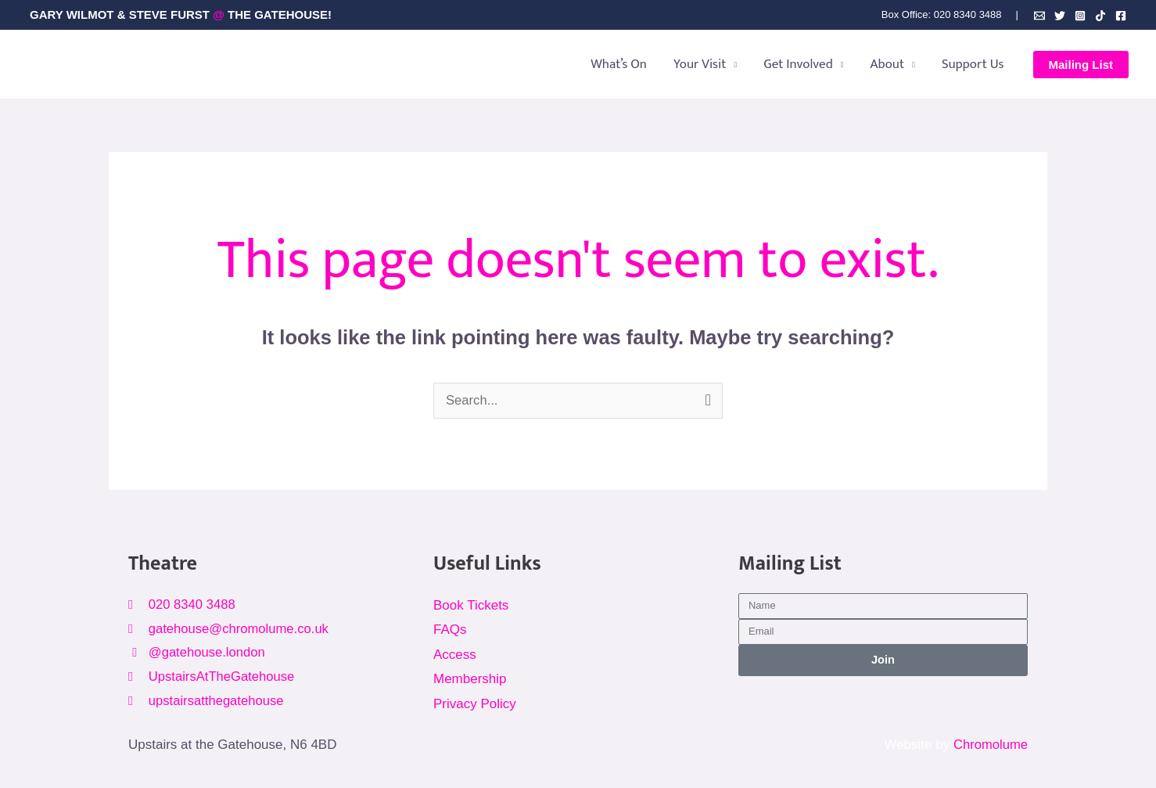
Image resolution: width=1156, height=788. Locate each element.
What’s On (619, 64)
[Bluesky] (1059, 15)
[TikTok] (1100, 15)
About (888, 64)
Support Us (973, 64)
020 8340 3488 (968, 14)
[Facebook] (1120, 15)
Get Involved (798, 64)
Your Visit (700, 64)
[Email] (1039, 15)
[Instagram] (1080, 15)
